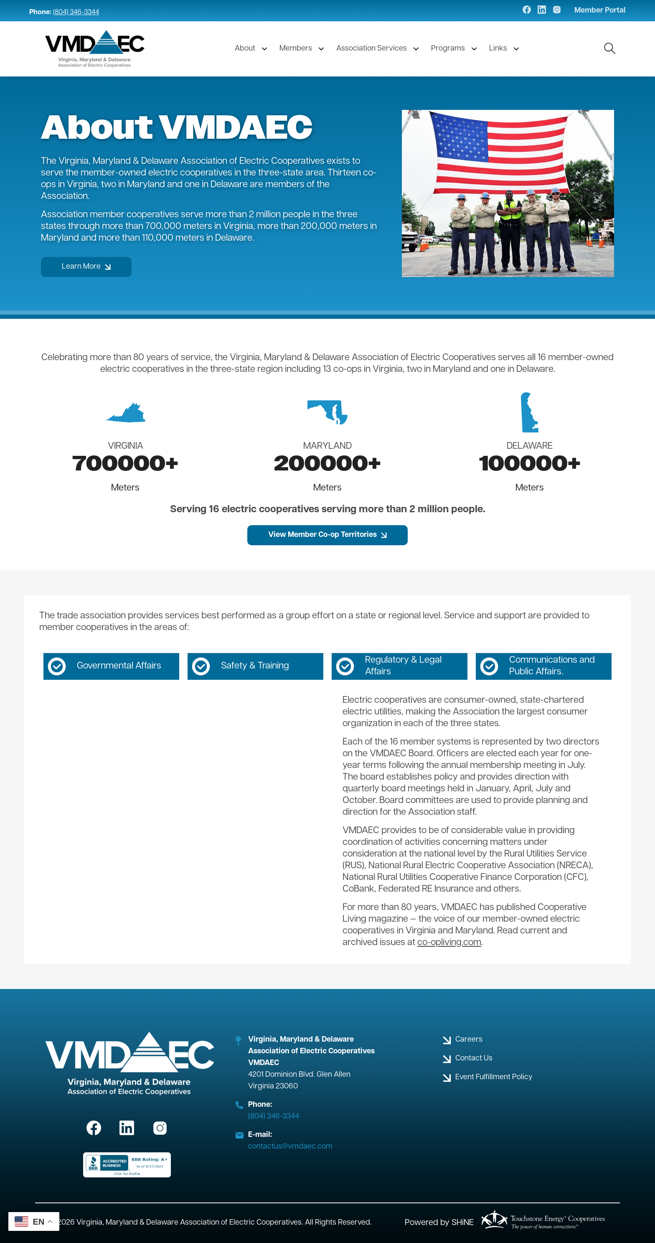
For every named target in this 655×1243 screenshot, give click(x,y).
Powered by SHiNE (439, 1223)
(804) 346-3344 (76, 12)
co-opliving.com (449, 943)
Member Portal (600, 11)
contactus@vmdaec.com (290, 1147)
